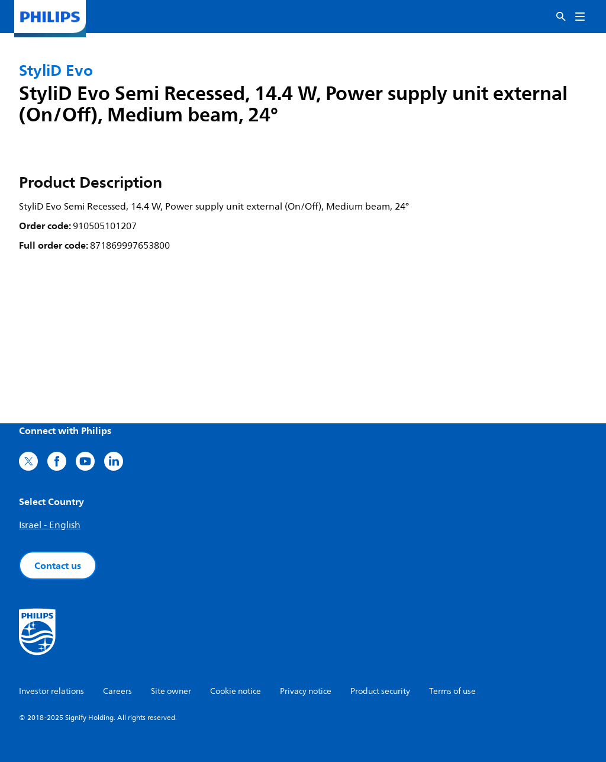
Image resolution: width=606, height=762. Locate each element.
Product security (380, 691)
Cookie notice (235, 691)
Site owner (171, 691)
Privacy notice (305, 691)
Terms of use (452, 691)
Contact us (57, 565)
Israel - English (49, 525)
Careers (117, 691)
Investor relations (51, 691)
